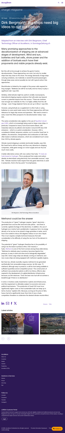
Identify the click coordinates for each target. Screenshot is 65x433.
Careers (3, 363)
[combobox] (59, 2)
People (5, 18)
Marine (3, 378)
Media (3, 361)
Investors (3, 359)
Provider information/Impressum (39, 428)
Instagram (4, 402)
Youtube (3, 400)
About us (3, 356)
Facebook (4, 397)
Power (3, 380)
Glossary (45, 304)
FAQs (50, 304)
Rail (2, 385)
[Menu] (62, 2)
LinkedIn (3, 395)
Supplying (3, 366)
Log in (4, 419)
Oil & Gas (3, 383)
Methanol (9, 249)
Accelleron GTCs (5, 368)
